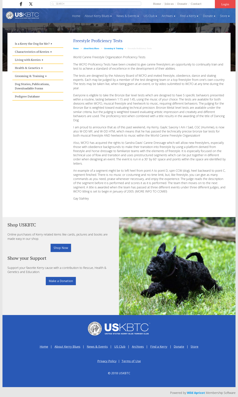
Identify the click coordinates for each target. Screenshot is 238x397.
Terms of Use (131, 361)
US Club (119, 347)
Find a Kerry (158, 347)
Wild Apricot (196, 393)
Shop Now (61, 248)
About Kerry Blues (91, 48)
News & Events (97, 347)
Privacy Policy (107, 361)
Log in (225, 4)
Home (157, 4)
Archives (138, 347)
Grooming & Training (113, 48)
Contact (196, 4)
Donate (182, 4)
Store (194, 347)
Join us (169, 4)
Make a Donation (61, 281)
